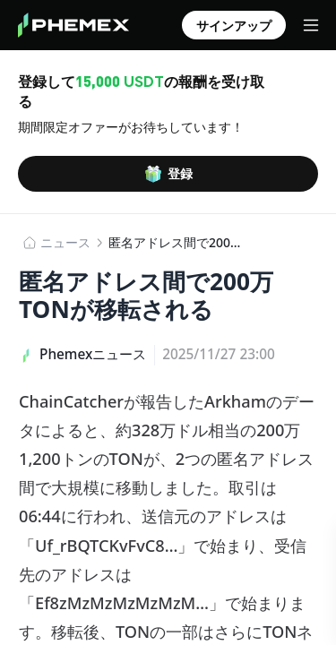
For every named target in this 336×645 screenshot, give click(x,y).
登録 (168, 174)
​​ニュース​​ (65, 242)
